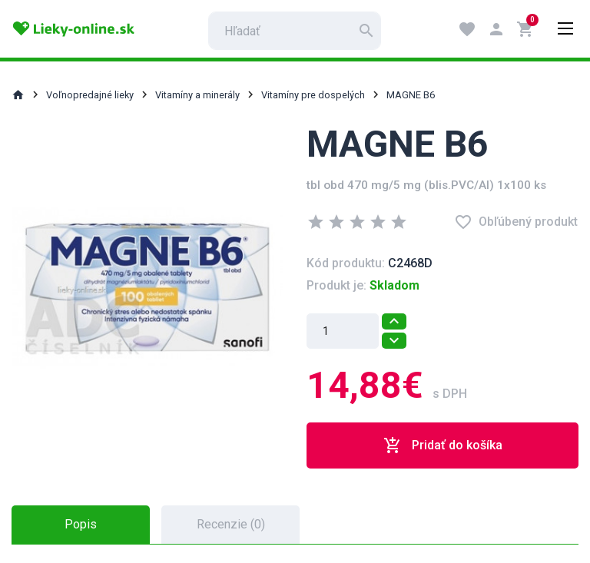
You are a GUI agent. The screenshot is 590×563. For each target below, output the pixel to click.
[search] (294, 31)
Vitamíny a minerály (197, 95)
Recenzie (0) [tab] (231, 524)
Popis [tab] (81, 524)
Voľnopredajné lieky (90, 95)
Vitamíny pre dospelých (313, 95)
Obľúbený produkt (516, 222)
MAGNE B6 (410, 95)
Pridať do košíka (442, 445)
